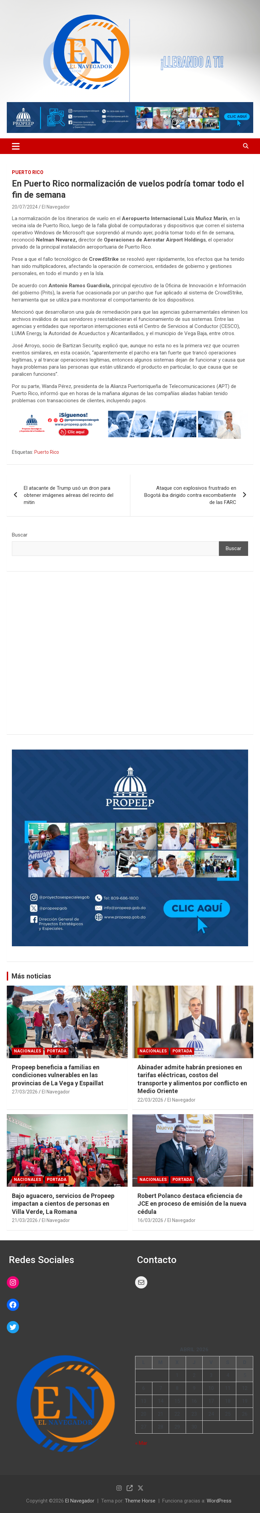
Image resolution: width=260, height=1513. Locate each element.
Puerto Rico (46, 452)
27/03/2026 (25, 1091)
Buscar (19, 535)
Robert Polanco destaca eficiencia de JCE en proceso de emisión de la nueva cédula (191, 1203)
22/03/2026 (150, 1100)
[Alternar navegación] (16, 146)
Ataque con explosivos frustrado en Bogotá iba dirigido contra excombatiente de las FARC (190, 495)
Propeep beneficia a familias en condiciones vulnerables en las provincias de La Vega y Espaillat (58, 1075)
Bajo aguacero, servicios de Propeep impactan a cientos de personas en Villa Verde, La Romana (63, 1203)
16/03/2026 (150, 1220)
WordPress (219, 1501)
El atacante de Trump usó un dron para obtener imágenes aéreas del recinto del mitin (68, 495)
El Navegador (56, 207)
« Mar (141, 1443)
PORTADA (57, 1051)
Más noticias (31, 976)
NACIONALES (27, 1051)
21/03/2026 (25, 1220)
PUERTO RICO (27, 172)
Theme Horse (140, 1501)
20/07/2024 (25, 207)
